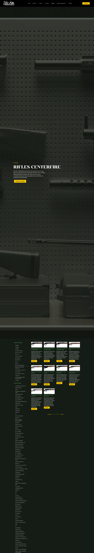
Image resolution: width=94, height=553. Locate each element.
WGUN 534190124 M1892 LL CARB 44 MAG (49, 349)
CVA (16, 491)
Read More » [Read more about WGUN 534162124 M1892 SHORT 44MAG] (72, 384)
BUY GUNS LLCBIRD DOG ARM (20, 459)
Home (29, 3)
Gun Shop (47, 3)
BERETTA (17, 422)
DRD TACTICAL (18, 511)
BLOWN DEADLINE (19, 433)
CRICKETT (17, 490)
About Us (35, 3)
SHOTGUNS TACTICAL (20, 373)
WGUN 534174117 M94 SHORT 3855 (61, 372)
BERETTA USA (18, 424)
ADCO (16, 389)
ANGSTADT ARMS (19, 405)
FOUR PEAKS (18, 529)
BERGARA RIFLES (19, 426)
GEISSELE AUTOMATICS (20, 536)
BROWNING (17, 451)
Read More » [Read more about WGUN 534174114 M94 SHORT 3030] (47, 407)
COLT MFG (17, 486)
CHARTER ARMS (18, 467)
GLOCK (16, 547)
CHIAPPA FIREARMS (19, 470)
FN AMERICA (18, 527)
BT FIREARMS (18, 453)
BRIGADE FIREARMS (19, 447)
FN (15, 526)
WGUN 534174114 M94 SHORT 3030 (48, 396)
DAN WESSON (18, 497)
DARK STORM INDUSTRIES (21, 500)
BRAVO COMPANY (19, 440)
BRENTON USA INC (19, 446)
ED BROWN (17, 513)
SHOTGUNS (17, 371)
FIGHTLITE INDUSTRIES (20, 522)
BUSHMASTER (18, 456)
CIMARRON (17, 476)
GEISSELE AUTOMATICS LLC (21, 538)
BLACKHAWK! (18, 431)
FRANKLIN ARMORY (19, 531)
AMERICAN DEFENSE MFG (20, 401)
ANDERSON (17, 403)
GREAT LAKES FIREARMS (20, 549)
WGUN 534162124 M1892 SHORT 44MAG (74, 372)
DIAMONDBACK (18, 508)
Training (70, 3)
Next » (62, 414)
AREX (16, 407)
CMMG (16, 481)
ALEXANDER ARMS (19, 398)
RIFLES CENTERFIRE (19, 365)
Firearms (53, 3)
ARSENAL (17, 412)
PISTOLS (17, 354)
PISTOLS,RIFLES (18, 356)
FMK (16, 524)
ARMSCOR (17, 410)
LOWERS (17, 349)
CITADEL (17, 478)
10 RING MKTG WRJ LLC (20, 386)
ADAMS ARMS (18, 387)
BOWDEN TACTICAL (19, 437)
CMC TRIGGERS (18, 479)
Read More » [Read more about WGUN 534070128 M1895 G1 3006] (47, 384)
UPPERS (17, 380)
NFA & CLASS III (18, 352)
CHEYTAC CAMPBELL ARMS (21, 468)
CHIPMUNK (17, 472)
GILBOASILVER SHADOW (20, 544)
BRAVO (16, 438)
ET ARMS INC (18, 517)
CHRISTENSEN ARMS (19, 474)
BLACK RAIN (18, 429)
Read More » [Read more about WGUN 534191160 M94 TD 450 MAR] (34, 384)
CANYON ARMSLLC (19, 461)
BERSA (16, 428)
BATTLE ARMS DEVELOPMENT (18, 420)
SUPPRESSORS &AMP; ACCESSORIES (20, 378)
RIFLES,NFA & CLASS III (20, 370)
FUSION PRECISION (19, 535)
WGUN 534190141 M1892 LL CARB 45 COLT (36, 349)
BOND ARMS (18, 435)
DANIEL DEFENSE (19, 499)
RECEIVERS (17, 358)
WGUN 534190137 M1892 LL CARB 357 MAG (61, 349)
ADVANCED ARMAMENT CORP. (20, 392)
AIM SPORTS (18, 396)
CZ (15, 493)
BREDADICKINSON (19, 444)
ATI (16, 414)
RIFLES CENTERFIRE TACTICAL (19, 368)
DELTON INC (18, 504)
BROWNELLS (18, 449)
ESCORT (17, 515)
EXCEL (16, 518)
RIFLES (16, 363)
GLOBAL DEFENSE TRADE (20, 545)
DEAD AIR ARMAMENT (20, 502)
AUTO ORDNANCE (19, 416)
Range (41, 3)
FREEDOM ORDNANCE (20, 533)
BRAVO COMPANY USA (20, 442)
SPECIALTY (17, 375)
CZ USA (16, 495)
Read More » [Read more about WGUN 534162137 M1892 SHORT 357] (34, 408)
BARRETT (17, 417)
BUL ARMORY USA (19, 455)
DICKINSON (17, 509)
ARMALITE (17, 408)
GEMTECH (17, 540)
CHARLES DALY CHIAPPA (20, 465)
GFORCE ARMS (18, 542)
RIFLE (16, 361)
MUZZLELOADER (18, 350)
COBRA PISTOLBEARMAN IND (20, 484)
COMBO (17, 345)
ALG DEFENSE (18, 399)
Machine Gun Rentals (61, 3)
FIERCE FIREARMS (19, 520)
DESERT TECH (18, 506)
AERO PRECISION (19, 394)
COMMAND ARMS (19, 488)
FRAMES (17, 347)
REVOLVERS (17, 359)
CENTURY (17, 463)
